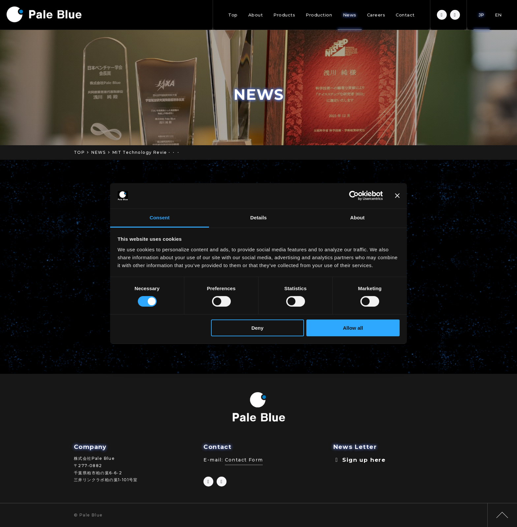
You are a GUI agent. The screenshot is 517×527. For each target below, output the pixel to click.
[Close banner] (397, 195)
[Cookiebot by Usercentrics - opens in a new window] (354, 196)
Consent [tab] (160, 217)
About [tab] (357, 217)
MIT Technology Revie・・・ (146, 152)
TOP (79, 152)
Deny (257, 328)
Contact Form (244, 460)
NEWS (98, 152)
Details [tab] (258, 217)
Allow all (353, 328)
